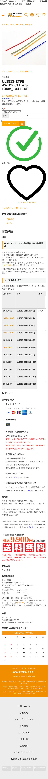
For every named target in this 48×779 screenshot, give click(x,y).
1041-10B (9, 325)
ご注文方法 (24, 732)
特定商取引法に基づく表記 (24, 759)
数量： (5, 115)
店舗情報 (24, 713)
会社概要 (24, 726)
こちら (14, 478)
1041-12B (9, 333)
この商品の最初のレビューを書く (15, 96)
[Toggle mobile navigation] (3, 15)
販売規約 (24, 746)
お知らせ (20, 603)
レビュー (10, 223)
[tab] (24, 232)
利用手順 (24, 739)
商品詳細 (10, 219)
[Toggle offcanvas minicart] (38, 15)
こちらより (6, 265)
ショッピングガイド (24, 719)
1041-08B (9, 318)
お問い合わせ (24, 706)
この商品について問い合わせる (14, 208)
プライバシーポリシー (24, 752)
